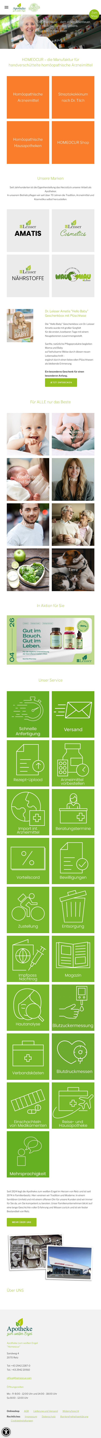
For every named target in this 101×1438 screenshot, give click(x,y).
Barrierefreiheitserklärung (74, 1416)
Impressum (31, 1416)
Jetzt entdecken (61, 382)
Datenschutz (49, 1416)
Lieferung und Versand (45, 1411)
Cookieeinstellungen (22, 1420)
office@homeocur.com (19, 1377)
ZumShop (94, 14)
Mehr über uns (21, 1222)
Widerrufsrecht (70, 1411)
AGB (26, 1411)
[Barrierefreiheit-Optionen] (6, 1431)
